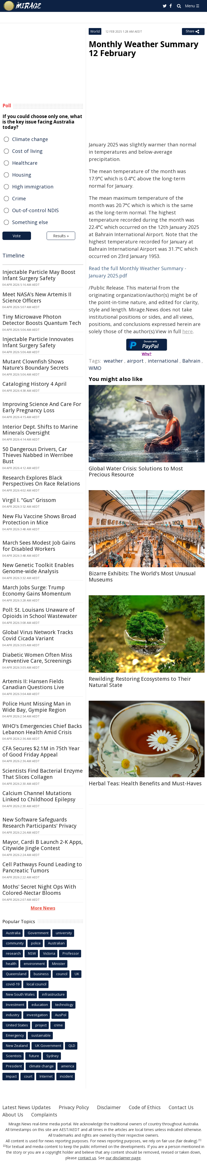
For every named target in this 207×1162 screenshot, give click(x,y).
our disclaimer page (123, 1157)
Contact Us (15, 1114)
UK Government (48, 1045)
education (40, 1004)
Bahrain (191, 360)
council (61, 973)
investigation (37, 1014)
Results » (61, 235)
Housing (21, 174)
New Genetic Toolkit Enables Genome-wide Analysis (38, 568)
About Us (47, 1114)
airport (135, 360)
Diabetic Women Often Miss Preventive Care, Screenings (37, 658)
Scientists (14, 1055)
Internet (46, 1076)
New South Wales (20, 994)
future (34, 1055)
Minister (58, 963)
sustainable (41, 1035)
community (15, 943)
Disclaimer (112, 1107)
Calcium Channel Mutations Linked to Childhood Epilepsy (38, 796)
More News (43, 908)
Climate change (30, 139)
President (14, 1066)
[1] (199, 1140)
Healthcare (24, 163)
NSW (32, 953)
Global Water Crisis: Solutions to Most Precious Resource (136, 471)
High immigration (32, 186)
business (41, 973)
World (95, 31)
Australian (56, 943)
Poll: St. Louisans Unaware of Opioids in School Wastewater (39, 613)
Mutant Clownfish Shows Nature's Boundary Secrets (35, 364)
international (163, 360)
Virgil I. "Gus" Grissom (29, 500)
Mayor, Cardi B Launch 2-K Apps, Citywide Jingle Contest (42, 845)
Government (38, 932)
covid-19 (12, 984)
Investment (15, 1004)
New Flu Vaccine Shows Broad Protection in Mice (39, 519)
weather (113, 360)
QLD (71, 1045)
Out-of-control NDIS (35, 210)
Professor (71, 953)
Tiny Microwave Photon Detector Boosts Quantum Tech (41, 319)
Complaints (79, 1114)
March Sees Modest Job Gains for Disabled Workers (38, 545)
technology (64, 1004)
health (11, 963)
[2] (4, 1145)
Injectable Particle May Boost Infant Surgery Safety (38, 275)
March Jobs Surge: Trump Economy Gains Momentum (36, 590)
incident (66, 1076)
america (67, 1066)
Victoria (49, 953)
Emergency (15, 1035)
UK (77, 973)
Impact (11, 1076)
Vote (17, 235)
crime (58, 1025)
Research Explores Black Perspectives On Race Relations (41, 480)
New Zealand (17, 1045)
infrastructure (53, 994)
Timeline (13, 255)
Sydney (52, 1055)
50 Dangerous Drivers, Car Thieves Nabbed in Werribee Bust (37, 455)
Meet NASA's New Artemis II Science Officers (36, 297)
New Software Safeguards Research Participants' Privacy (39, 822)
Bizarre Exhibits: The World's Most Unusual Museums (142, 576)
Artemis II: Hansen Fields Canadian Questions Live (33, 684)
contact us (87, 1157)
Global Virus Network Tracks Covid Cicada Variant (37, 635)
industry (12, 1014)
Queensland (16, 973)
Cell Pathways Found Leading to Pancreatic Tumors (42, 867)
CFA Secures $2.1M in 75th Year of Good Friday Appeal (41, 751)
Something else (30, 222)
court (28, 1076)
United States (17, 1025)
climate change (41, 1066)
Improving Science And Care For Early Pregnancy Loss (41, 407)
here (187, 331)
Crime (19, 198)
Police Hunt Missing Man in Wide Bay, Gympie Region (36, 706)
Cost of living (27, 151)
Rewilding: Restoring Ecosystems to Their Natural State (140, 682)
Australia (13, 932)
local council (36, 984)
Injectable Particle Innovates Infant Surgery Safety (38, 342)
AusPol (60, 1014)
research (13, 953)
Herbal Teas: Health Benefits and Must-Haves (145, 783)
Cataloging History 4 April (34, 383)
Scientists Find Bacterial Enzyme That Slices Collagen (42, 774)
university (64, 932)
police (36, 943)
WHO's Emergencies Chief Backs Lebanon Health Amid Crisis (42, 729)
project (41, 1025)
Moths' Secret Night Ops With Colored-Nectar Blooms (39, 889)
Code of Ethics (149, 1107)
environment (34, 963)
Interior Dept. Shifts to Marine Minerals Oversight (40, 429)
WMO (95, 368)
